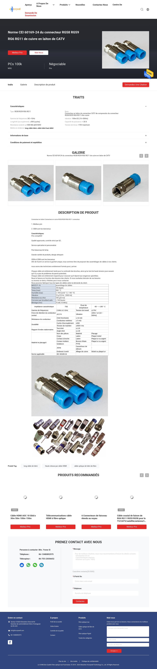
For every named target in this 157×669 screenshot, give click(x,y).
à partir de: (78, 576)
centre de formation (117, 6)
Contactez (80, 601)
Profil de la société (56, 622)
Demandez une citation (136, 84)
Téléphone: (78, 588)
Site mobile (73, 661)
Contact (52, 635)
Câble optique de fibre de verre (86, 628)
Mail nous (39, 53)
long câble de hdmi (31, 466)
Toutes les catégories (85, 638)
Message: (77, 549)
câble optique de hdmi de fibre (85, 466)
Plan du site (62, 661)
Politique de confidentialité (90, 661)
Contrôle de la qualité (57, 631)
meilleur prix (17, 53)
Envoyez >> (114, 651)
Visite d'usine (54, 626)
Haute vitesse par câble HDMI (56, 466)
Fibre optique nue (83, 622)
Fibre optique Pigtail (84, 633)
